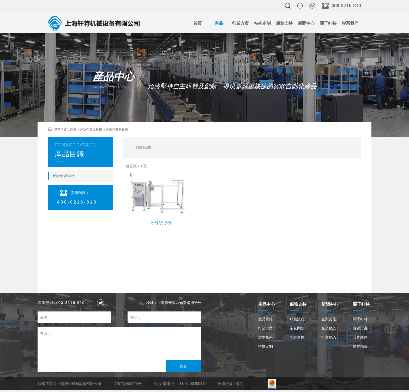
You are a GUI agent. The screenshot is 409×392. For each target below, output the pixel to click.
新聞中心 (306, 23)
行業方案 (240, 23)
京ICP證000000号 (128, 384)
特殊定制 (262, 23)
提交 (183, 366)
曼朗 (239, 384)
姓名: (44, 318)
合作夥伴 (360, 337)
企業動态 (328, 328)
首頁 (197, 23)
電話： (135, 318)
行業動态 (328, 337)
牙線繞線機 (142, 147)
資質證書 (360, 328)
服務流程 (297, 319)
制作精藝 (360, 346)
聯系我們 (350, 23)
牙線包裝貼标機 (91, 129)
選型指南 (265, 337)
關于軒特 (328, 23)
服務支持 (284, 23)
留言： (45, 333)
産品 (219, 23)
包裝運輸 (297, 337)
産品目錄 (265, 319)
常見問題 (297, 328)
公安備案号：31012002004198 (181, 383)
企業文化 (328, 319)
